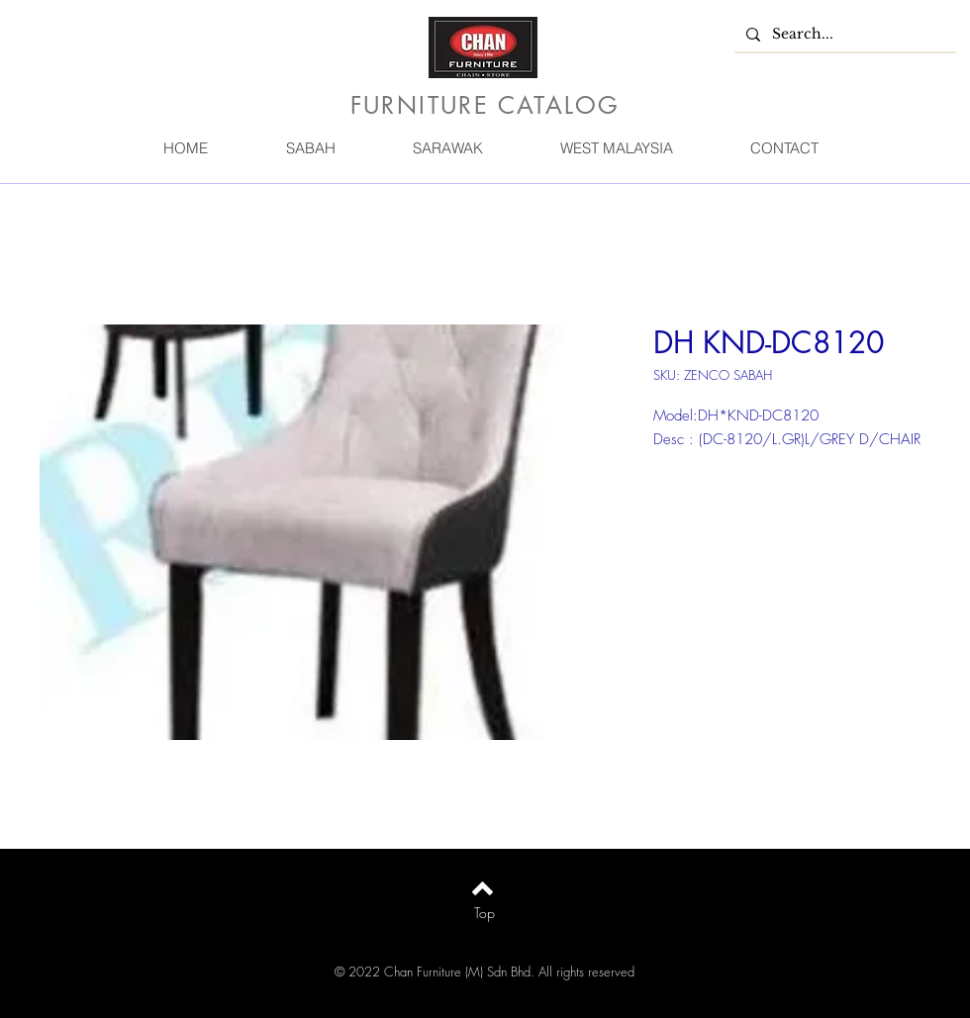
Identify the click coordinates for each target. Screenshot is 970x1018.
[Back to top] (482, 888)
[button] (309, 148)
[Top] (485, 913)
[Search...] (843, 34)
